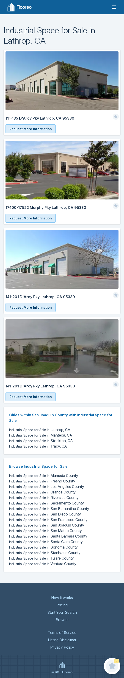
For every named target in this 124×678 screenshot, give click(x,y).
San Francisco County (48, 519)
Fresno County (42, 481)
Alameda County (43, 475)
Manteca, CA (40, 435)
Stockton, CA (41, 440)
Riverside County (44, 497)
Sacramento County (46, 503)
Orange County (42, 492)
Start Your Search (62, 612)
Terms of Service (62, 632)
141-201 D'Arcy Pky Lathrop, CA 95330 (40, 296)
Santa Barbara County (48, 536)
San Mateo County (45, 530)
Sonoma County (43, 547)
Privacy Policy (62, 647)
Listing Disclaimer (62, 640)
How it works (62, 597)
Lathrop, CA (39, 429)
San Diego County (45, 514)
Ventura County (42, 563)
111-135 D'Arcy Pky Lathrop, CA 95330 (40, 118)
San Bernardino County (49, 508)
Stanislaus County (44, 552)
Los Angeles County (46, 486)
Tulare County (41, 558)
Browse (62, 619)
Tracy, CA (38, 446)
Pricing (62, 605)
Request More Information (30, 129)
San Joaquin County (46, 525)
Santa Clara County (46, 541)
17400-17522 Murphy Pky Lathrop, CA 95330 (46, 207)
